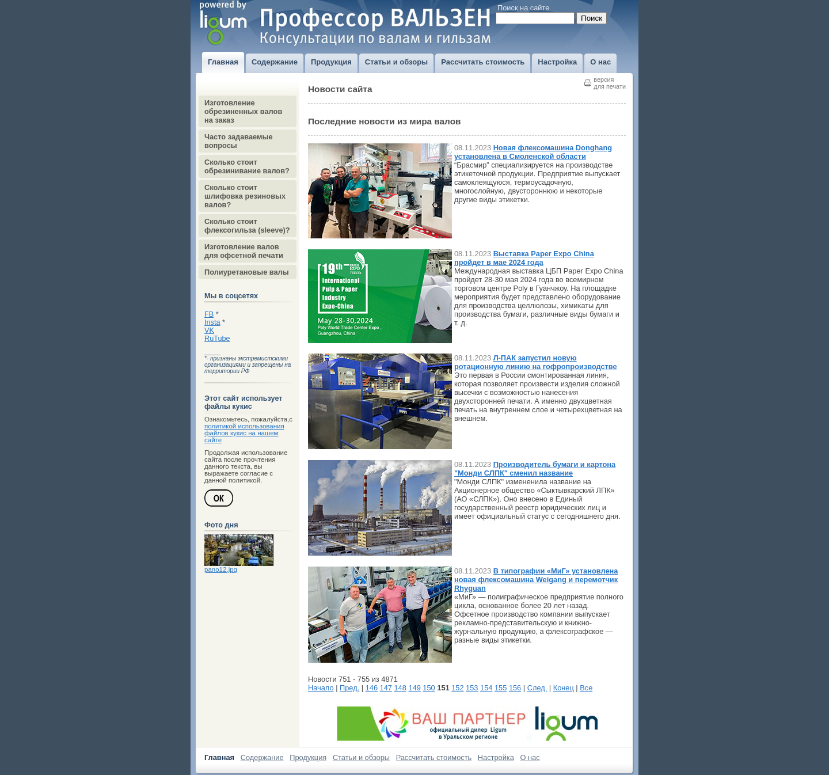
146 (372, 687)
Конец (563, 687)
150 (429, 687)
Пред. (349, 687)
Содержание (262, 757)
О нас (530, 757)
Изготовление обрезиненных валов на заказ (243, 111)
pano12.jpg (220, 569)
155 (501, 687)
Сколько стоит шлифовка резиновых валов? (245, 196)
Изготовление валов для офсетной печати (243, 251)
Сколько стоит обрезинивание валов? (247, 166)
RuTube (217, 339)
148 (400, 687)
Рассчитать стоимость (434, 757)
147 (386, 687)
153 (472, 687)
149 (414, 687)
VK (209, 330)
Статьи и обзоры (361, 757)
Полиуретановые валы (246, 272)
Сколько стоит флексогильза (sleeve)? (247, 225)
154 (486, 687)
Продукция (308, 757)
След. (537, 687)
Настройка (496, 757)
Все (586, 687)
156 (515, 687)
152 (457, 687)
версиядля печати (610, 83)
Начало (321, 687)
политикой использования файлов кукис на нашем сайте (244, 433)
